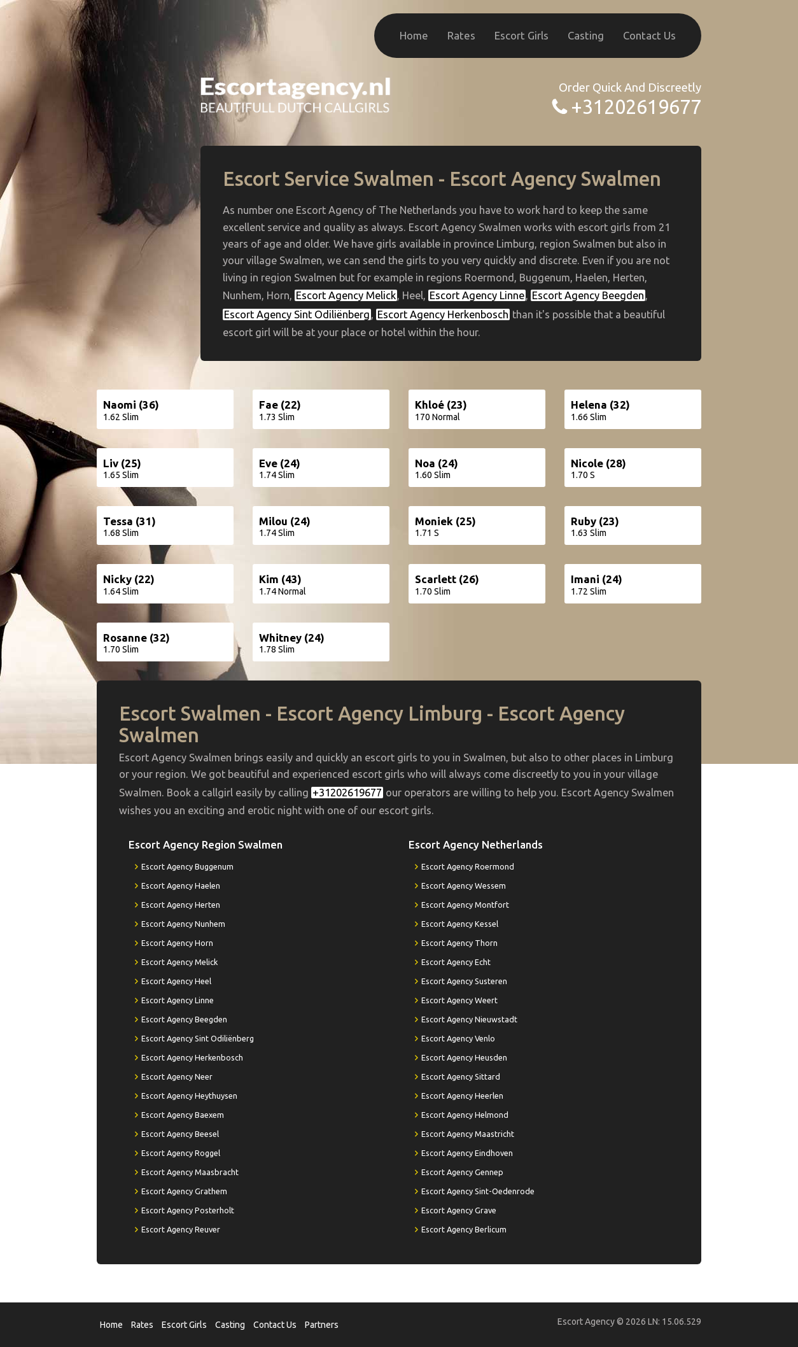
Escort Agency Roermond (467, 866)
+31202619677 (636, 106)
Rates (461, 35)
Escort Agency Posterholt (187, 1210)
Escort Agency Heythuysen (189, 1095)
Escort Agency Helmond (464, 1114)
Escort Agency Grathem (184, 1191)
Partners (322, 1325)
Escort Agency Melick (346, 295)
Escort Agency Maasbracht (190, 1171)
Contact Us (649, 35)
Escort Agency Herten (180, 904)
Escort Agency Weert (459, 1000)
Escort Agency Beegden (588, 295)
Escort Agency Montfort (465, 904)
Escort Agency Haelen (180, 885)
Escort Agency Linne (477, 295)
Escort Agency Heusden (464, 1057)
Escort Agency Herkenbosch (442, 314)
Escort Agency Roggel (180, 1152)
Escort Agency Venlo (458, 1038)
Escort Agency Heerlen (462, 1095)
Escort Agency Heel (176, 981)
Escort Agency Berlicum (464, 1229)
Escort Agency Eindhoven (467, 1152)
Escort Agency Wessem (463, 885)
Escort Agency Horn (177, 942)
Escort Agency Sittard (460, 1076)
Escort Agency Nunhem (183, 923)
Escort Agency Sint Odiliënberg (297, 314)
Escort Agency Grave (458, 1210)
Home (414, 35)
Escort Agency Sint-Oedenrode (478, 1191)
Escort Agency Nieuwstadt (469, 1019)
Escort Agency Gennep (462, 1171)
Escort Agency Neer (177, 1076)
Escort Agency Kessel (459, 923)
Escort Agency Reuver (180, 1229)
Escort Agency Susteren (464, 981)
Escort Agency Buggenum (187, 866)
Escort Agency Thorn (459, 942)
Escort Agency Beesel (180, 1133)
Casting (586, 35)
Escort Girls (521, 35)
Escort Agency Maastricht (467, 1133)
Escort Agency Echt (456, 961)
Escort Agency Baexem (182, 1114)
